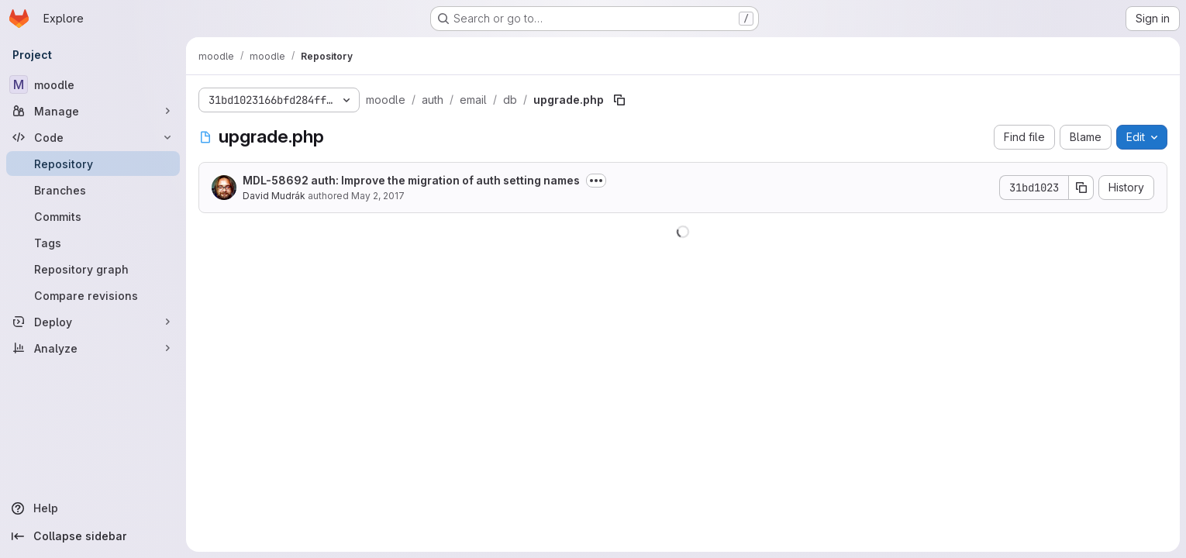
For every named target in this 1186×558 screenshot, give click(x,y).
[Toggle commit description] (596, 181)
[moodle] (93, 84)
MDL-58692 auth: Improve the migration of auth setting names (411, 180)
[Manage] (93, 110)
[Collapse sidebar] (93, 536)
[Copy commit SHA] (1081, 187)
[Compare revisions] (93, 295)
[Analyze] (93, 348)
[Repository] (93, 163)
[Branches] (93, 189)
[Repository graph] (93, 269)
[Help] (93, 508)
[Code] (93, 137)
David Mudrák (274, 196)
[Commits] (93, 216)
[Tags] (93, 242)
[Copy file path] (619, 100)
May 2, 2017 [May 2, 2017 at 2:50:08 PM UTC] (378, 196)
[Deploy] (93, 321)
